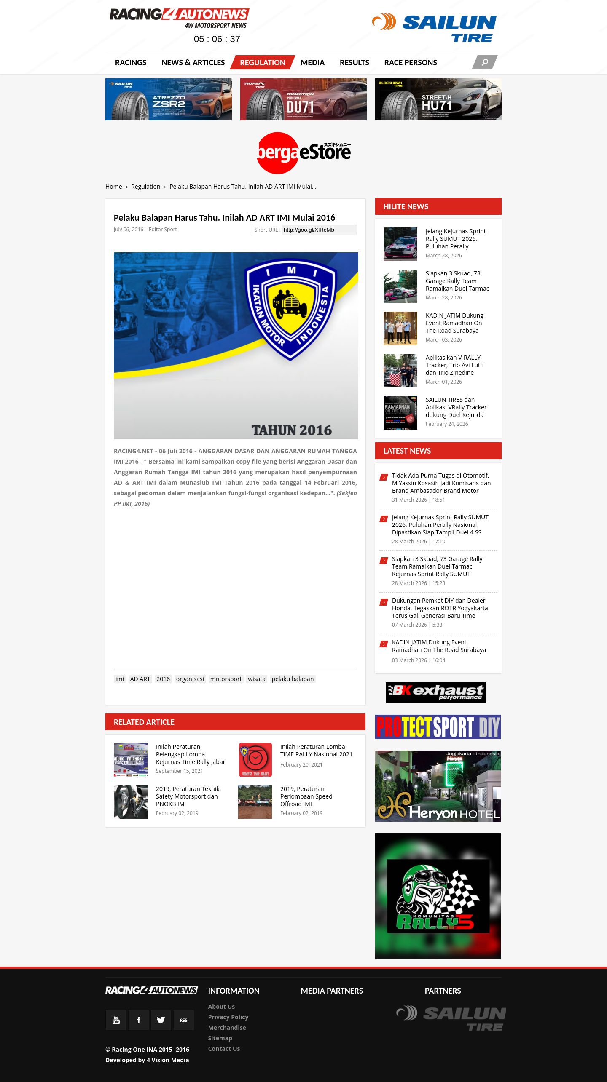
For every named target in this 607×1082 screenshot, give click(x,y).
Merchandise (227, 1027)
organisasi (190, 679)
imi (119, 679)
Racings (130, 62)
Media (313, 62)
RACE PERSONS (410, 62)
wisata (257, 679)
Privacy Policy (228, 1017)
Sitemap (220, 1038)
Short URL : (268, 229)
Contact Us (224, 1049)
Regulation (262, 62)
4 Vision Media (168, 1060)
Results (354, 62)
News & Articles (193, 62)
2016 (163, 679)
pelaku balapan (293, 679)
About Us (221, 1006)
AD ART (140, 679)
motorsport (226, 679)
